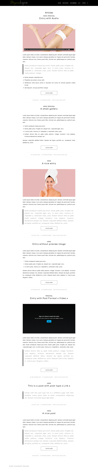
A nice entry (49, 163)
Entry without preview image (49, 244)
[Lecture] (25, 49)
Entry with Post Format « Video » (49, 298)
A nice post (49, 413)
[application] (49, 49)
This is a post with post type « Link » (49, 386)
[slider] (47, 49)
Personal (51, 16)
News (45, 16)
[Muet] (69, 49)
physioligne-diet (60, 100)
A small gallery (49, 109)
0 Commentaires (45, 100)
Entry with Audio (49, 18)
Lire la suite (49, 93)
